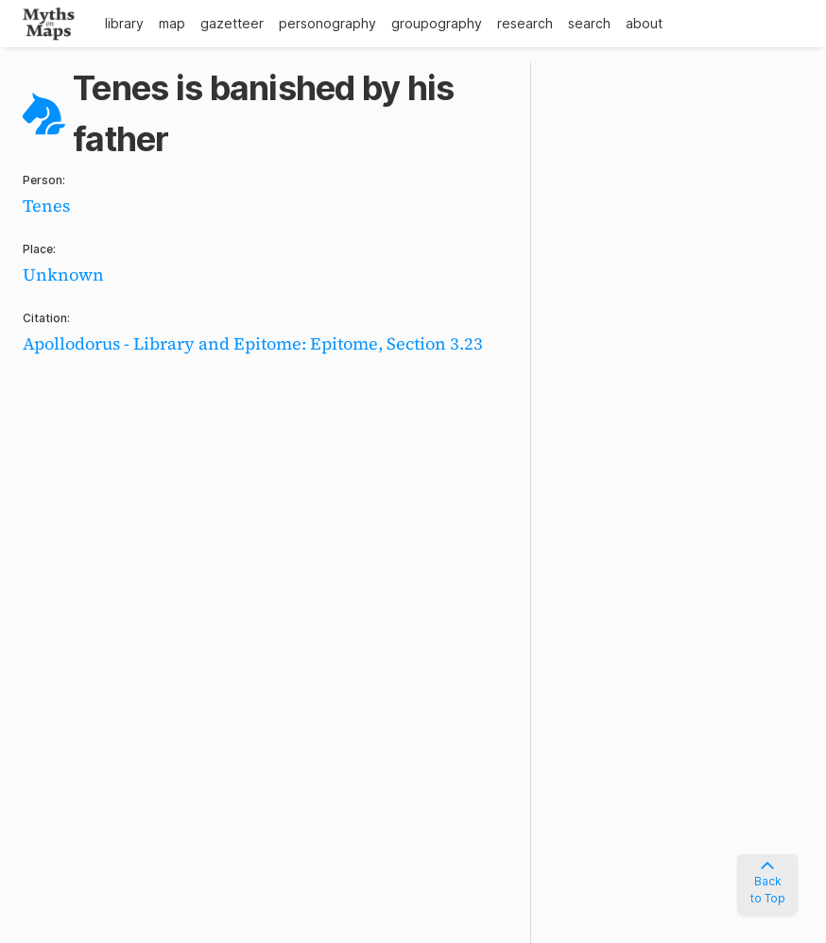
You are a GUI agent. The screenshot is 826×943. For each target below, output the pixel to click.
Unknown (63, 274)
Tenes (46, 205)
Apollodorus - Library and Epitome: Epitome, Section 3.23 (253, 343)
